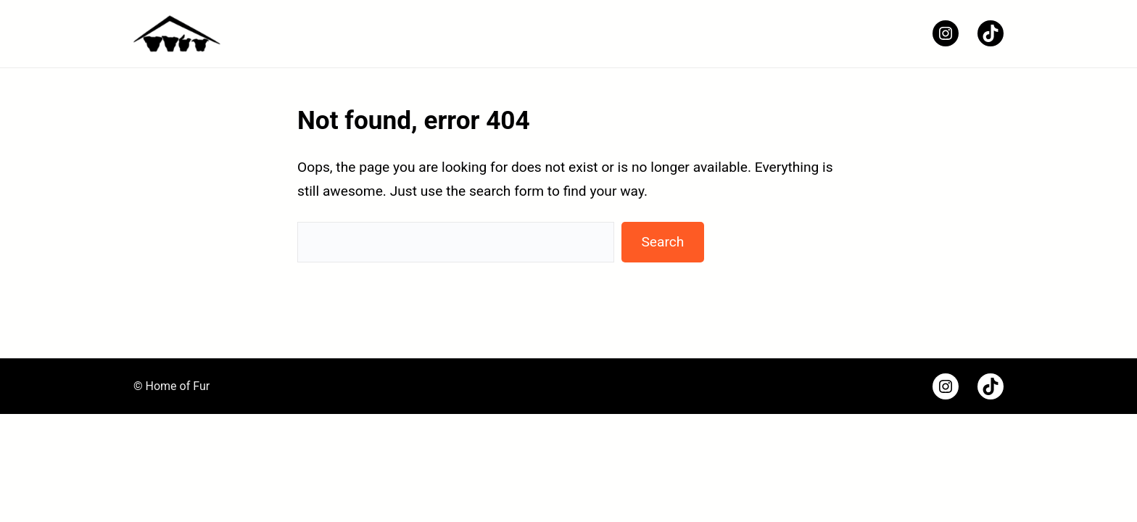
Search (662, 241)
